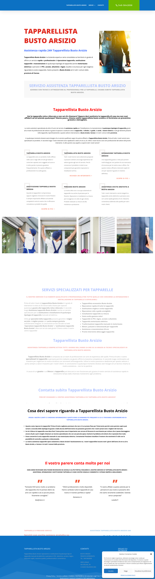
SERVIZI (91, 5)
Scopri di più (122, 169)
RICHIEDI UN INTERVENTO (80, 166)
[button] (151, 554)
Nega (126, 571)
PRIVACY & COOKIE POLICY (128, 575)
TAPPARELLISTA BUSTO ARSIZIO (76, 5)
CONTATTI (101, 5)
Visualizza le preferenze (143, 571)
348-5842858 (125, 5)
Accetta (110, 571)
